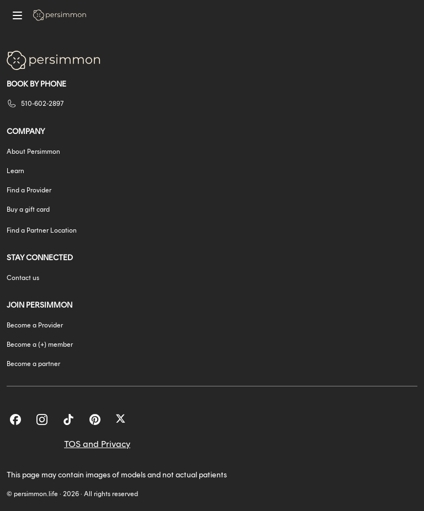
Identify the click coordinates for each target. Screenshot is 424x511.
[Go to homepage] (59, 15)
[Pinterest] (95, 419)
